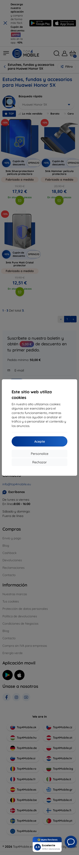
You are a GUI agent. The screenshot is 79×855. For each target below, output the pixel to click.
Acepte (39, 441)
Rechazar (39, 462)
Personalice (39, 454)
